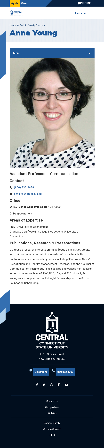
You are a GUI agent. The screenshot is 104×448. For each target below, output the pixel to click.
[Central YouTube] (66, 384)
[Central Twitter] (44, 384)
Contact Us (52, 401)
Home (13, 25)
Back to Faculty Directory (32, 25)
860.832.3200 (65, 371)
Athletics (52, 413)
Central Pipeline (86, 3)
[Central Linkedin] (59, 384)
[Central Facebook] (37, 384)
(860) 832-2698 (24, 187)
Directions (41, 371)
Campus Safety (52, 423)
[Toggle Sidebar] (52, 53)
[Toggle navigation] (92, 12)
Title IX (52, 435)
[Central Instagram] (51, 384)
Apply (14, 3)
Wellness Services (52, 429)
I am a (78, 13)
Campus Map (52, 407)
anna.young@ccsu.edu (28, 193)
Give (24, 3)
